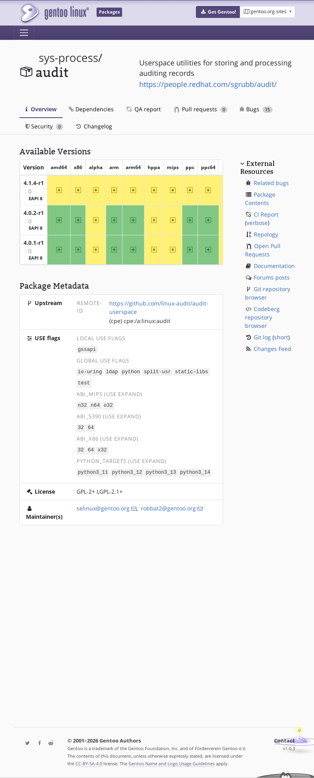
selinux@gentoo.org (103, 505)
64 (91, 426)
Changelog (93, 126)
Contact (284, 740)
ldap (112, 371)
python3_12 (127, 469)
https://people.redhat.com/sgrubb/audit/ (208, 84)
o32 (108, 404)
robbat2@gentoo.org (168, 505)
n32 (82, 404)
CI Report (266, 214)
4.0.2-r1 (34, 213)
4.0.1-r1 (34, 242)
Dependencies (91, 109)
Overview (41, 109)
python (131, 371)
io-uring (90, 371)
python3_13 (161, 469)
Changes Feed (272, 349)
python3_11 (93, 469)
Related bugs (271, 183)
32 (81, 426)
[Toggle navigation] (24, 33)
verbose (257, 223)
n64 (95, 404)
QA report (143, 109)
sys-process (68, 57)
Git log (262, 337)
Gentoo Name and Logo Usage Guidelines (171, 763)
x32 (102, 447)
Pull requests (201, 109)
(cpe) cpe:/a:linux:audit (139, 321)
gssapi (87, 349)
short (281, 337)
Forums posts (272, 277)
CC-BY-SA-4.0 (88, 763)
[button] (218, 12)
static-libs (191, 371)
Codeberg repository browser (262, 317)
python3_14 (195, 469)
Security (44, 126)
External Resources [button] (257, 167)
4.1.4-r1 (34, 183)
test (84, 382)
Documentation (274, 266)
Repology (266, 234)
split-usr (157, 371)
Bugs (256, 109)
